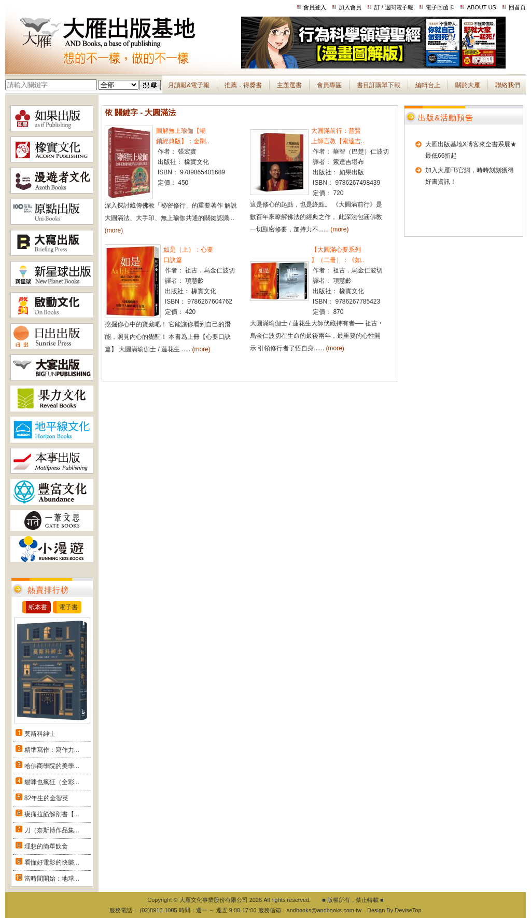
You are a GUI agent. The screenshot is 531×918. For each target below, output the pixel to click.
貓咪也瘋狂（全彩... (51, 782)
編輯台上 (427, 85)
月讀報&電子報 (188, 85)
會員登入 (314, 7)
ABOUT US (481, 7)
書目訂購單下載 (378, 85)
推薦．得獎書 (243, 85)
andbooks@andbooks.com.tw (324, 910)
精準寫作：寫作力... (51, 749)
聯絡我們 (507, 85)
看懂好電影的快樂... (51, 862)
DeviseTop (408, 910)
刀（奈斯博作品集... (51, 830)
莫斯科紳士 (39, 733)
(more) (114, 230)
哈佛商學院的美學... (51, 766)
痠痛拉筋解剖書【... (51, 814)
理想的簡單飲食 (46, 846)
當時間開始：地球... (51, 878)
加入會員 (350, 7)
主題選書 (289, 85)
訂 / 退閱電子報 (393, 7)
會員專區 (329, 85)
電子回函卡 (440, 7)
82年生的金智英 (46, 798)
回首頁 (517, 7)
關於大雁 (467, 85)
